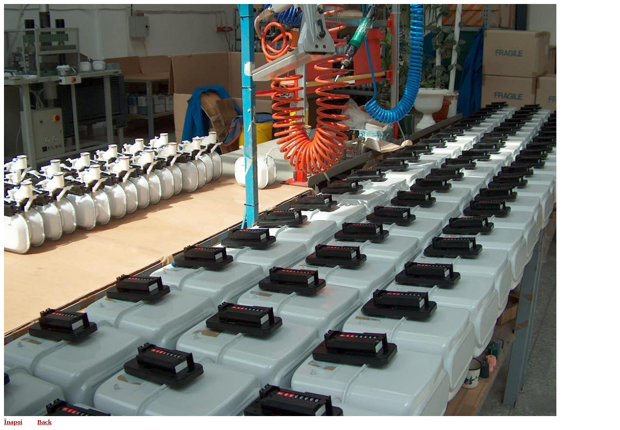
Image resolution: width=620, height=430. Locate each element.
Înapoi (13, 422)
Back (44, 422)
